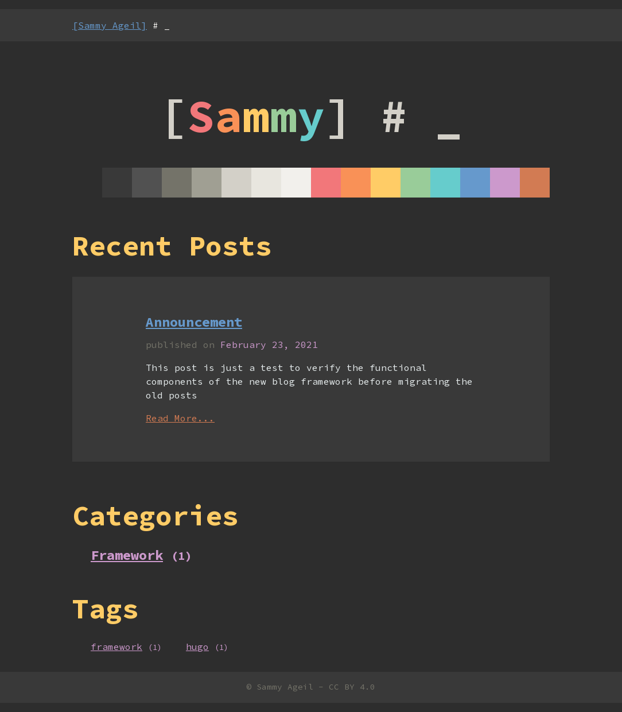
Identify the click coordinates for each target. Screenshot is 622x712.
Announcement (194, 322)
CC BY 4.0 (352, 687)
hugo (197, 646)
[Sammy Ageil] (109, 25)
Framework (127, 555)
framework (116, 646)
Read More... (180, 418)
